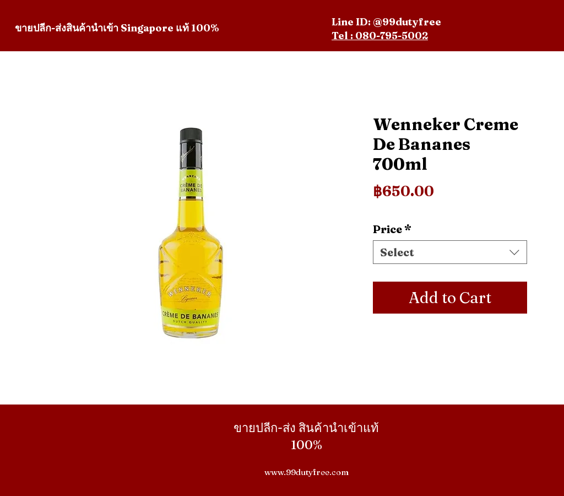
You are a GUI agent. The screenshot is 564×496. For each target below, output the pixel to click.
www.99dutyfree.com (306, 472)
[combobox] (450, 252)
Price (392, 229)
